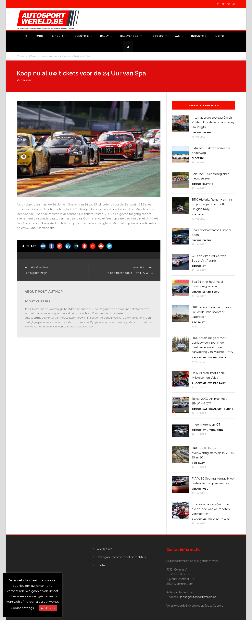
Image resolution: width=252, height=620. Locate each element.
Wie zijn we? (105, 549)
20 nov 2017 (24, 79)
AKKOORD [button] (48, 608)
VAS (177, 36)
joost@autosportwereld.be (198, 597)
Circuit (57, 36)
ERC (215, 383)
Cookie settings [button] (22, 608)
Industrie (199, 36)
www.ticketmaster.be (145, 223)
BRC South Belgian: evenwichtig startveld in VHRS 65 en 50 (213, 452)
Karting (207, 184)
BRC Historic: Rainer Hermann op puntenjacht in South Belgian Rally (212, 204)
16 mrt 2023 (198, 136)
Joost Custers (37, 301)
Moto (219, 36)
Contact (101, 565)
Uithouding (225, 409)
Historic (156, 36)
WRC (39, 36)
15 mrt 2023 (198, 162)
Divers (206, 132)
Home (20, 56)
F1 (26, 36)
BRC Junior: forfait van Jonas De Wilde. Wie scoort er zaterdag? (211, 312)
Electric (82, 36)
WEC (205, 488)
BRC (194, 214)
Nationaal (209, 409)
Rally (104, 36)
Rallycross (129, 36)
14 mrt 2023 (199, 326)
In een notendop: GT (206, 424)
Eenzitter (209, 291)
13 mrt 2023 (198, 493)
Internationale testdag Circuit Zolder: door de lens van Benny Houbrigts (213, 122)
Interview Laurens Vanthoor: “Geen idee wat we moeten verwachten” (211, 509)
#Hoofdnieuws (202, 357)
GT (204, 266)
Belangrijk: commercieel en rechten (121, 557)
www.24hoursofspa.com (37, 228)
